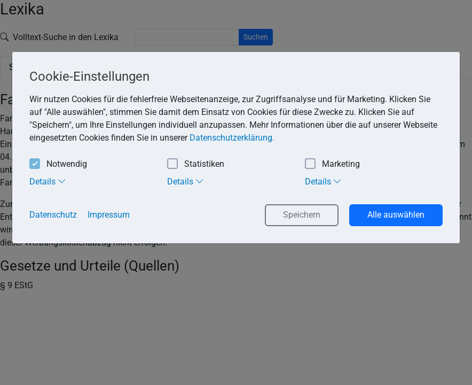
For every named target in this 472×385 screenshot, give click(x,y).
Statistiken (195, 164)
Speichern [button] (301, 215)
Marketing (332, 164)
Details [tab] (47, 181)
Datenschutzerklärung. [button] (232, 138)
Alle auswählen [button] (395, 215)
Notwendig (58, 164)
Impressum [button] (109, 215)
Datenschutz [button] (53, 215)
